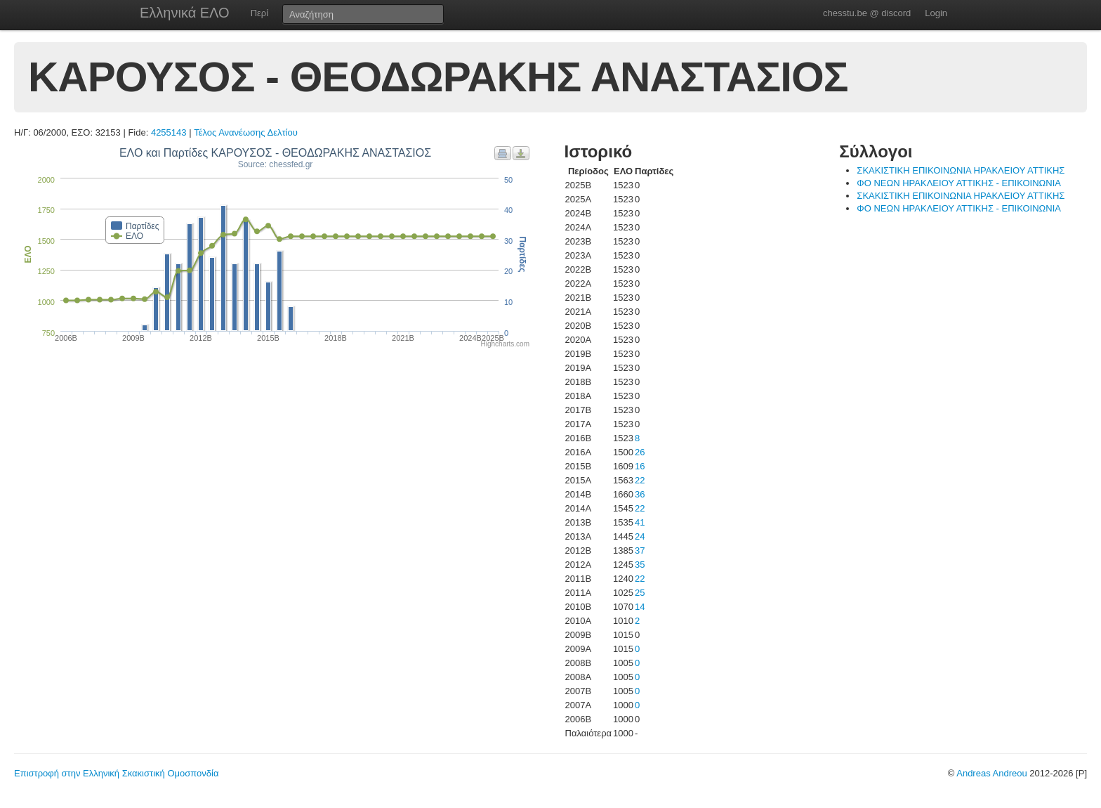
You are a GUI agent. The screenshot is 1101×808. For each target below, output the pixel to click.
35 (640, 564)
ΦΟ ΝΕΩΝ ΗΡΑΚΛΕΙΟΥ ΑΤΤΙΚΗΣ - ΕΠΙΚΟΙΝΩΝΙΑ (959, 183)
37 (640, 550)
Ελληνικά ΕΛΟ (185, 12)
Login (936, 13)
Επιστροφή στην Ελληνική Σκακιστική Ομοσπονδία (116, 773)
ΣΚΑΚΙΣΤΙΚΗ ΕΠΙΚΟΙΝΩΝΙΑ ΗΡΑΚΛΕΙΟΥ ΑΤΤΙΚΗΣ (960, 170)
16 (640, 466)
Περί (259, 13)
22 (640, 480)
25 (640, 592)
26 (640, 452)
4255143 (169, 132)
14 (640, 606)
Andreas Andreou (991, 773)
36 (640, 494)
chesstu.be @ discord (867, 13)
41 (640, 522)
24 (640, 536)
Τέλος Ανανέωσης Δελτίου (246, 132)
